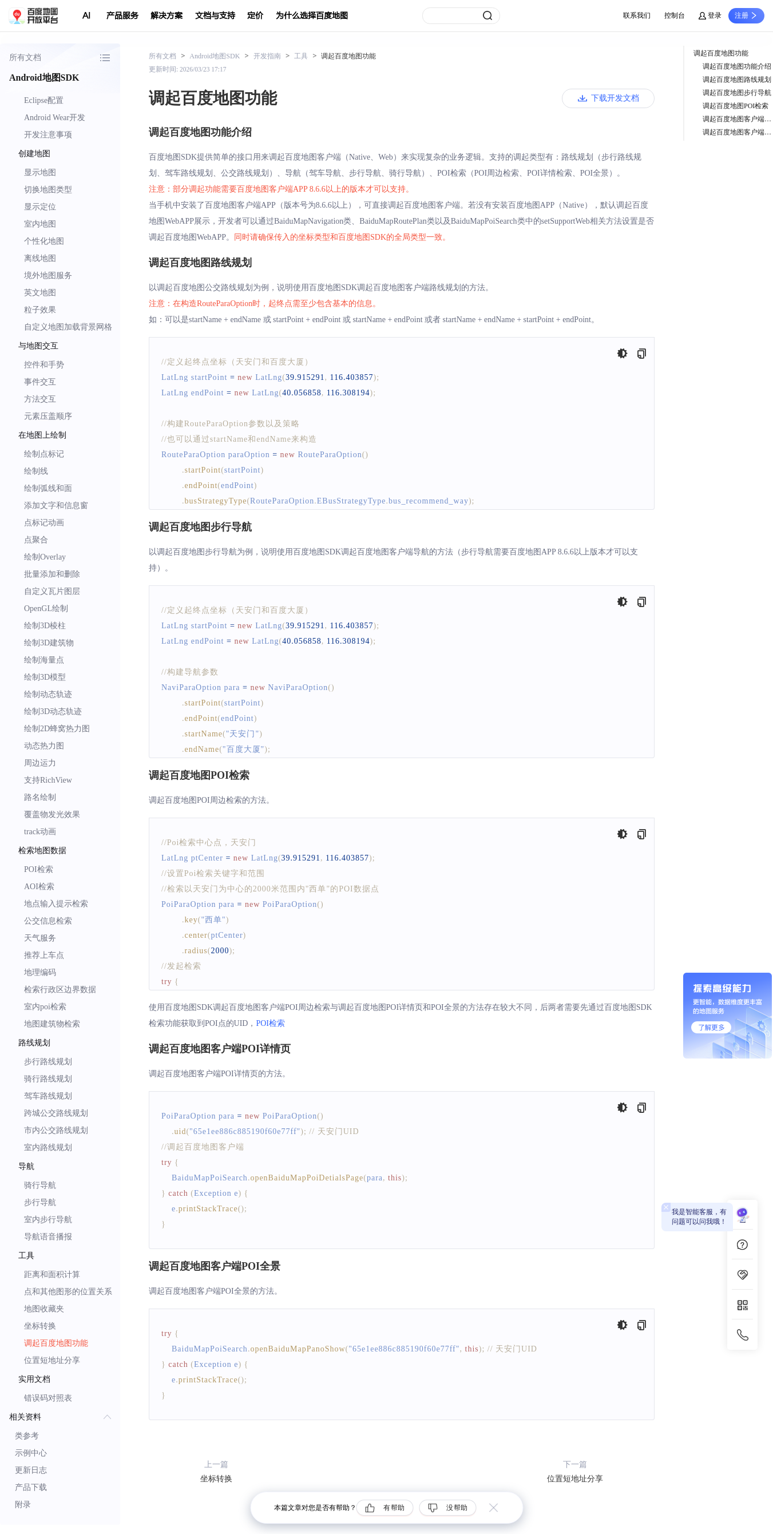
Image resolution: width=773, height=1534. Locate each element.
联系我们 (637, 15)
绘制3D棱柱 (45, 625)
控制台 (674, 15)
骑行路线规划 (48, 1079)
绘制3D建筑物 (49, 643)
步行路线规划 (48, 1061)
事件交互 (40, 382)
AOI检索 (39, 886)
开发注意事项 (48, 134)
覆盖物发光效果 (52, 814)
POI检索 (38, 869)
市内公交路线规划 (56, 1130)
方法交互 (40, 399)
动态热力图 (44, 746)
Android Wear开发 (54, 117)
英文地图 (40, 292)
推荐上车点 (44, 955)
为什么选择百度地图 (312, 16)
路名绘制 (40, 797)
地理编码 (40, 972)
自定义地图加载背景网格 (68, 327)
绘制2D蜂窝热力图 (57, 728)
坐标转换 (40, 1326)
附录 (23, 1504)
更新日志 (31, 1470)
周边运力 (40, 763)
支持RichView (48, 780)
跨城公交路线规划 (56, 1113)
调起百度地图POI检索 (735, 106)
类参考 (27, 1436)
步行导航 (40, 1202)
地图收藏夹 (44, 1309)
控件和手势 (44, 364)
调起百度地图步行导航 (737, 93)
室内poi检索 (45, 1006)
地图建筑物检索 (52, 1024)
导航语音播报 (48, 1236)
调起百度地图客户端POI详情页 (738, 119)
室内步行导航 (48, 1219)
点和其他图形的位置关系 (68, 1291)
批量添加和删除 (52, 574)
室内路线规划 (48, 1147)
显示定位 (40, 207)
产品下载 (31, 1487)
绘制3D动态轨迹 (53, 711)
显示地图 (40, 172)
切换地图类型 (48, 189)
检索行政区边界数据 (60, 989)
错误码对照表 (48, 1398)
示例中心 (31, 1453)
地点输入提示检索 (56, 903)
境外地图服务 (48, 275)
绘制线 (36, 471)
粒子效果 (40, 310)
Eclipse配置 (44, 100)
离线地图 (40, 258)
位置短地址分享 (52, 1360)
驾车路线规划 (48, 1096)
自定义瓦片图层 (52, 591)
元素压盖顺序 (48, 416)
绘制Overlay (45, 557)
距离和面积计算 (52, 1274)
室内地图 (40, 224)
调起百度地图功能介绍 (737, 66)
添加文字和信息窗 (56, 505)
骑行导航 (40, 1185)
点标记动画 (44, 522)
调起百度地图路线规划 (737, 80)
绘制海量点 (44, 660)
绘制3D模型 (45, 677)
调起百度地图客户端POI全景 (738, 132)
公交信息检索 (48, 921)
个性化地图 (44, 241)
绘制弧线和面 (48, 488)
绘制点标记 (44, 454)
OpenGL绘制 (46, 608)
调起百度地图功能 (56, 1343)
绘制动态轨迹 (48, 694)
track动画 (40, 831)
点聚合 (36, 540)
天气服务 (40, 938)
